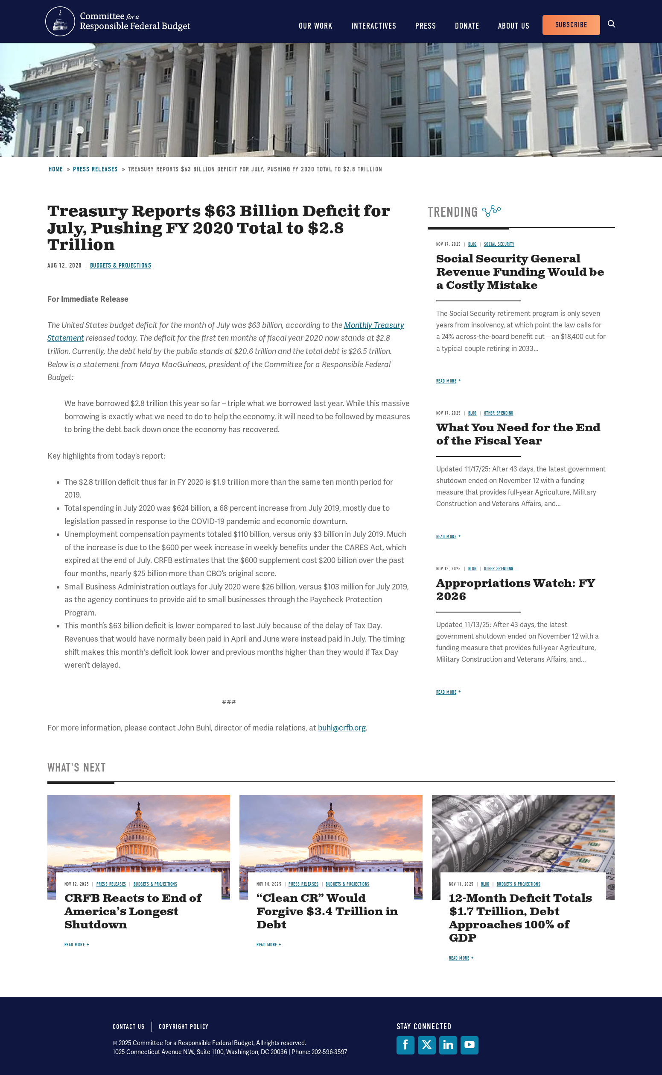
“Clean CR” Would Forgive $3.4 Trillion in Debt (327, 912)
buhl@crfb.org (342, 728)
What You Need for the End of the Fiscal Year (518, 435)
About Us (514, 26)
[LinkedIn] (448, 1045)
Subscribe (571, 25)
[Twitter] (427, 1045)
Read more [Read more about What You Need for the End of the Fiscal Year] (446, 536)
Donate (467, 26)
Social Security (499, 244)
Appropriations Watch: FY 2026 (515, 590)
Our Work (316, 26)
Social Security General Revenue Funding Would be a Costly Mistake (520, 272)
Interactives (374, 26)
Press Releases (95, 169)
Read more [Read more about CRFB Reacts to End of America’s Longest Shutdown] (74, 945)
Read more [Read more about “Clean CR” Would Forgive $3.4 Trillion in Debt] (267, 945)
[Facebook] (405, 1045)
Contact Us (129, 1027)
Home (56, 169)
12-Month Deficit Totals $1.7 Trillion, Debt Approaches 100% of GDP (520, 918)
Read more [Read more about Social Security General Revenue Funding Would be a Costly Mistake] (446, 381)
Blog (472, 244)
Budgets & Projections (121, 265)
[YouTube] (469, 1045)
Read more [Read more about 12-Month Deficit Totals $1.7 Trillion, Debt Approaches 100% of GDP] (459, 958)
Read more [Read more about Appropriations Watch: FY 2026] (446, 692)
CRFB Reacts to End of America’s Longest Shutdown (132, 912)
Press (425, 26)
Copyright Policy (184, 1027)
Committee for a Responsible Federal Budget (117, 21)
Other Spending (498, 413)
